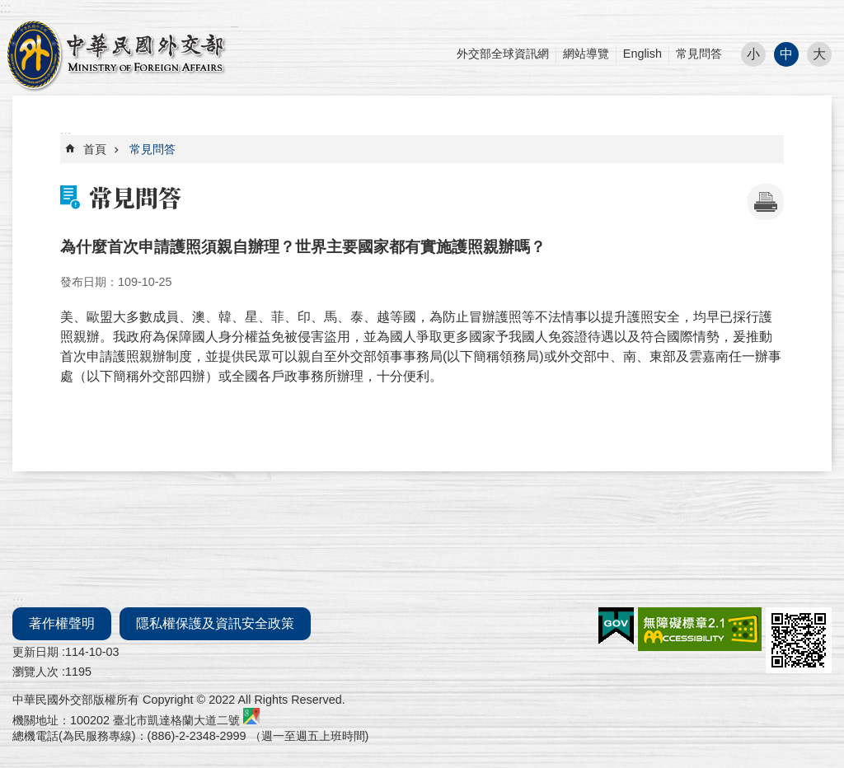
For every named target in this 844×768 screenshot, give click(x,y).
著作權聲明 (62, 623)
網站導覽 (586, 53)
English (642, 53)
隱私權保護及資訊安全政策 (215, 623)
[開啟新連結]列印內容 (766, 202)
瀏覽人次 (35, 671)
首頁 (94, 149)
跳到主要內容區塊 (8, 8)
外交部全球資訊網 (503, 53)
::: (5, 8)
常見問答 (699, 53)
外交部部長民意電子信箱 (115, 54)
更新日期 (35, 651)
